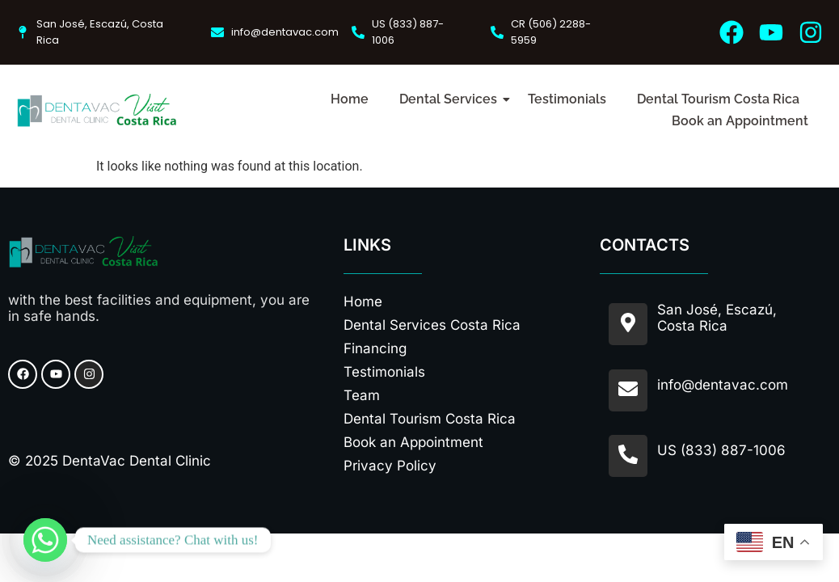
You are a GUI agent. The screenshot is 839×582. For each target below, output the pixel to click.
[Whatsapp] (45, 540)
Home (350, 99)
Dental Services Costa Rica (432, 325)
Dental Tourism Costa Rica (718, 99)
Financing (375, 348)
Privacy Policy (390, 466)
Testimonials (567, 99)
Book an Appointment (740, 121)
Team (362, 395)
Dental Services (451, 99)
